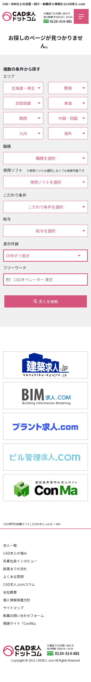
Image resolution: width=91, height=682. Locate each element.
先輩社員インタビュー (20, 560)
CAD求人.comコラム (19, 584)
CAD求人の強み (15, 553)
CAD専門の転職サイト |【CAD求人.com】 (28, 524)
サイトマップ (13, 607)
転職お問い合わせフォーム (23, 615)
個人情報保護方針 (16, 599)
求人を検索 (48, 301)
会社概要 (10, 592)
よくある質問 (13, 576)
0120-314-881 (61, 21)
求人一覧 (10, 545)
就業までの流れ (15, 568)
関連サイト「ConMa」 (20, 623)
